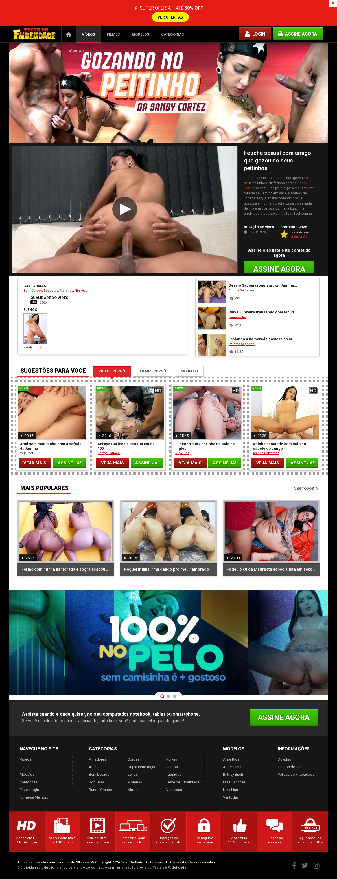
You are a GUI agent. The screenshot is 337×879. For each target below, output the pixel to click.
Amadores (97, 759)
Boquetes (51, 291)
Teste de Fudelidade (182, 782)
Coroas (133, 759)
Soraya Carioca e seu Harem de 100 (126, 446)
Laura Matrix (237, 317)
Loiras (133, 774)
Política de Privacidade (296, 774)
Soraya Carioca (109, 453)
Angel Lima (232, 767)
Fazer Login (29, 790)
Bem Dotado (32, 291)
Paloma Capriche (242, 344)
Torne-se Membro (34, 797)
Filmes (113, 34)
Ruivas (171, 759)
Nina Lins (182, 453)
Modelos (140, 34)
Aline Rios (231, 759)
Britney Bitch (233, 774)
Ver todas (174, 790)
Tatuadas (173, 774)
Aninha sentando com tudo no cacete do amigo (279, 446)
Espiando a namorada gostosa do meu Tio (263, 339)
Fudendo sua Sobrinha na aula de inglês (205, 446)
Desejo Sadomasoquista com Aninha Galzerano (263, 285)
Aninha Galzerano (242, 290)
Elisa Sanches (234, 782)
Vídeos (88, 34)
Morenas (66, 291)
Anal (92, 767)
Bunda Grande (100, 790)
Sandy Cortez (35, 331)
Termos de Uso (290, 767)
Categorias (172, 34)
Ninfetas (81, 291)
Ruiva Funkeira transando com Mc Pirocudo (263, 312)
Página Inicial (69, 34)
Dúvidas (75, 51)
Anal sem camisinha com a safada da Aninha (51, 446)
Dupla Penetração (142, 767)
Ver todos (304, 488)
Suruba (172, 767)
